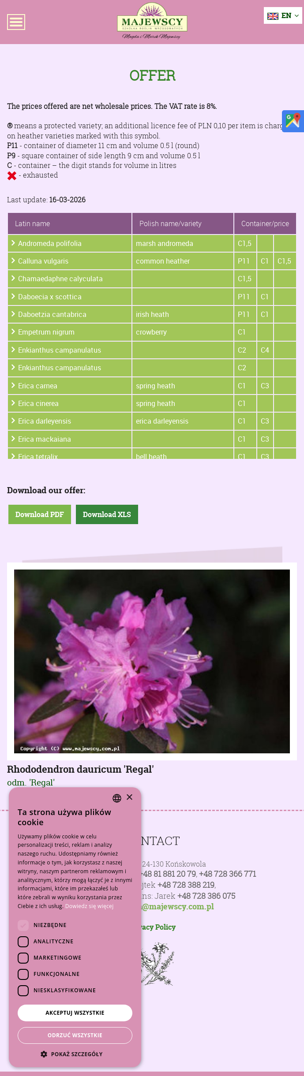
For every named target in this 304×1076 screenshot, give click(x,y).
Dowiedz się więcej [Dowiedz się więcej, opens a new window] (89, 906)
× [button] (129, 797)
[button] (75, 1054)
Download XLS (107, 514)
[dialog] (75, 927)
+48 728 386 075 (206, 896)
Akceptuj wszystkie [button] (74, 1012)
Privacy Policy (152, 927)
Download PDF (39, 514)
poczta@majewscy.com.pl (165, 906)
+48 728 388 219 (186, 885)
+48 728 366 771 (227, 874)
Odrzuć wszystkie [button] (75, 1035)
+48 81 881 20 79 (167, 874)
